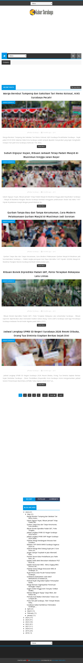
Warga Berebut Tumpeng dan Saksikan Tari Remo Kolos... (42, 517)
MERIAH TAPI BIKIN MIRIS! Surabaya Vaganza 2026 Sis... (43, 545)
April (29, 609)
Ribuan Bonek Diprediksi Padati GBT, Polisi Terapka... (42, 529)
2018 (27, 633)
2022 (27, 624)
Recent (29, 499)
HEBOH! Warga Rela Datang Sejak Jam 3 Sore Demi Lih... (43, 549)
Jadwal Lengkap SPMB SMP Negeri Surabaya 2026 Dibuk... (42, 537)
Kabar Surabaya (8, 102)
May (29, 514)
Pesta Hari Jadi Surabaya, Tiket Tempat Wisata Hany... (43, 602)
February (30, 613)
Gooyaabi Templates (58, 660)
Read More (41, 146)
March (29, 611)
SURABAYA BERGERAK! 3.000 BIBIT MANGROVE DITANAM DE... (39, 578)
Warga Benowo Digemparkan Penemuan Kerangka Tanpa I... (41, 586)
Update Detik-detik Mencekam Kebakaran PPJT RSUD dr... (43, 561)
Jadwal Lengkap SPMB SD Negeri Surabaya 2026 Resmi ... (42, 533)
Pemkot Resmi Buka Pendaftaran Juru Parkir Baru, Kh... (42, 557)
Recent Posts (8, 87)
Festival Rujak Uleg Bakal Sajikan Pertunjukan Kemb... (43, 582)
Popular (41, 499)
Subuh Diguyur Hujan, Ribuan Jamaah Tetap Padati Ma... (42, 521)
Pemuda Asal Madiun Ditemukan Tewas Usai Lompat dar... (42, 598)
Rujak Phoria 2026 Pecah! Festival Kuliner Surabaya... (41, 574)
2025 (27, 618)
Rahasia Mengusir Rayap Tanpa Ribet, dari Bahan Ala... (41, 594)
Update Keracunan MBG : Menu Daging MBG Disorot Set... (42, 566)
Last (60, 395)
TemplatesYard (35, 660)
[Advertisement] (41, 35)
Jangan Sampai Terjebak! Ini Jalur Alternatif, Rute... (42, 553)
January (30, 615)
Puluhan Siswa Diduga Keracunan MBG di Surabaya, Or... (41, 570)
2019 (27, 631)
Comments (53, 499)
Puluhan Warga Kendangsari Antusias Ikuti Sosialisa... (41, 541)
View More (76, 87)
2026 (27, 512)
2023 (27, 622)
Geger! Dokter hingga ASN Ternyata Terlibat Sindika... (42, 590)
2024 (27, 620)
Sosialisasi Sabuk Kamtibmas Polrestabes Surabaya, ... (41, 606)
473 (45, 395)
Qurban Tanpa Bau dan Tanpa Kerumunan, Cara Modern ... (42, 525)
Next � (52, 395)
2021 (27, 626)
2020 (27, 629)
